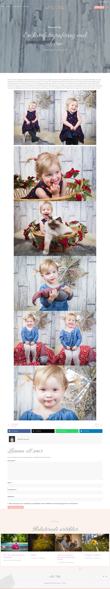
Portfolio (17, 6)
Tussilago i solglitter (93, 543)
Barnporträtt (52, 27)
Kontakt (26, 6)
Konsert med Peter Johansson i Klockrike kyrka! (66, 545)
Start (3, 6)
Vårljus (33, 543)
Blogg (9, 6)
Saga (60, 27)
